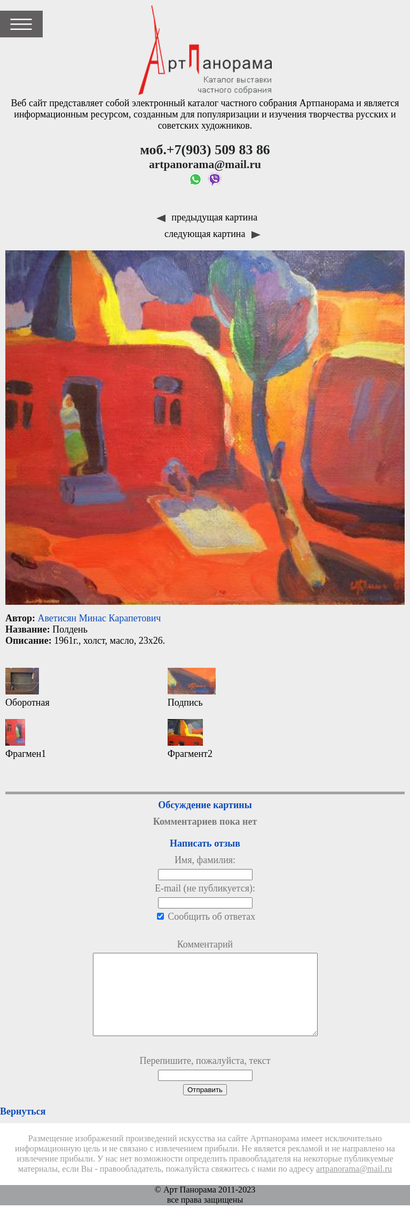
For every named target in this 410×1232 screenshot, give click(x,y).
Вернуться (22, 1127)
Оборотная (27, 688)
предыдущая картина (206, 217)
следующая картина (212, 233)
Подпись (192, 688)
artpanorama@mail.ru (354, 1185)
